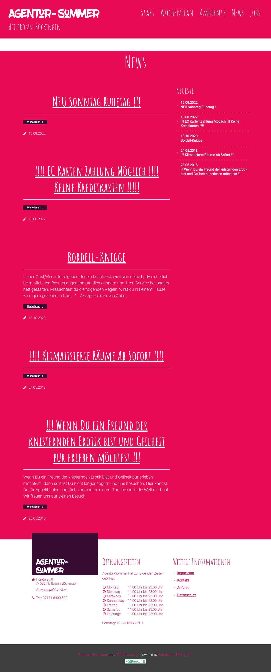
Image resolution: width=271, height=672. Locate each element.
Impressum (185, 573)
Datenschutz (186, 595)
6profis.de (165, 655)
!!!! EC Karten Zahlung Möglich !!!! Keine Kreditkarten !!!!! (97, 179)
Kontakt (183, 580)
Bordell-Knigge (97, 257)
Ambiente (212, 12)
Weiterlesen (33, 122)
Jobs (255, 12)
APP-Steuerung (126, 655)
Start (147, 12)
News (238, 12)
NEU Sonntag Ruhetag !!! (97, 101)
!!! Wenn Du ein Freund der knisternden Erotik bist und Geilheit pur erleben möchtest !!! (97, 441)
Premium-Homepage (93, 655)
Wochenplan (177, 12)
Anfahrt (182, 588)
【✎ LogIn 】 (184, 655)
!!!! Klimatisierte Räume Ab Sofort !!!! (96, 355)
